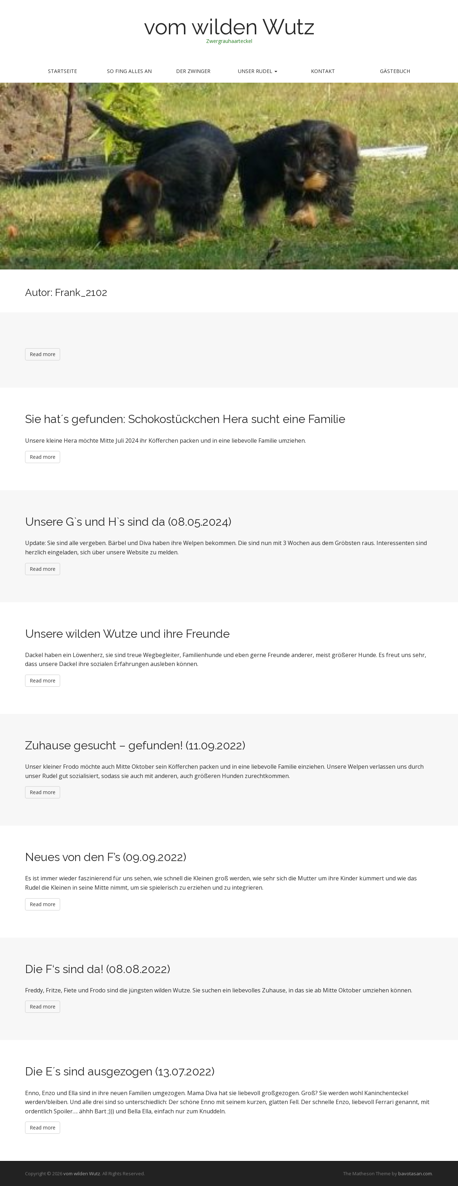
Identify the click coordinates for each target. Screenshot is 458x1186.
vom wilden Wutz (229, 26)
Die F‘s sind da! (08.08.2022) (97, 969)
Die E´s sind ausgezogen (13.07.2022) (120, 1071)
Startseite (62, 71)
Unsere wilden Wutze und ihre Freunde (127, 633)
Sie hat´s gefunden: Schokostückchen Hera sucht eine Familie (185, 419)
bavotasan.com (415, 1173)
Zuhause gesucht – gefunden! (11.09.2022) (135, 745)
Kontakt (323, 71)
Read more (42, 354)
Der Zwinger (193, 71)
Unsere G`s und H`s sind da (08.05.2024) (128, 521)
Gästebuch (395, 71)
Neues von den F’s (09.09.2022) (105, 857)
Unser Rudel (257, 71)
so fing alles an (129, 71)
